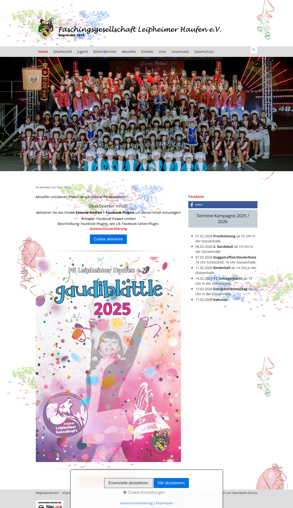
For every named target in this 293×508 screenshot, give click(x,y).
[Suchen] (254, 50)
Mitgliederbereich (47, 493)
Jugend (82, 51)
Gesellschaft (62, 51)
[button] (222, 204)
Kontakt (147, 51)
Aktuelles (129, 51)
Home (43, 51)
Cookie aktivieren (108, 239)
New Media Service (244, 493)
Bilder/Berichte (105, 51)
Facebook (196, 196)
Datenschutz (204, 51)
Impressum (69, 493)
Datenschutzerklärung (108, 228)
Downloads (180, 51)
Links (162, 51)
